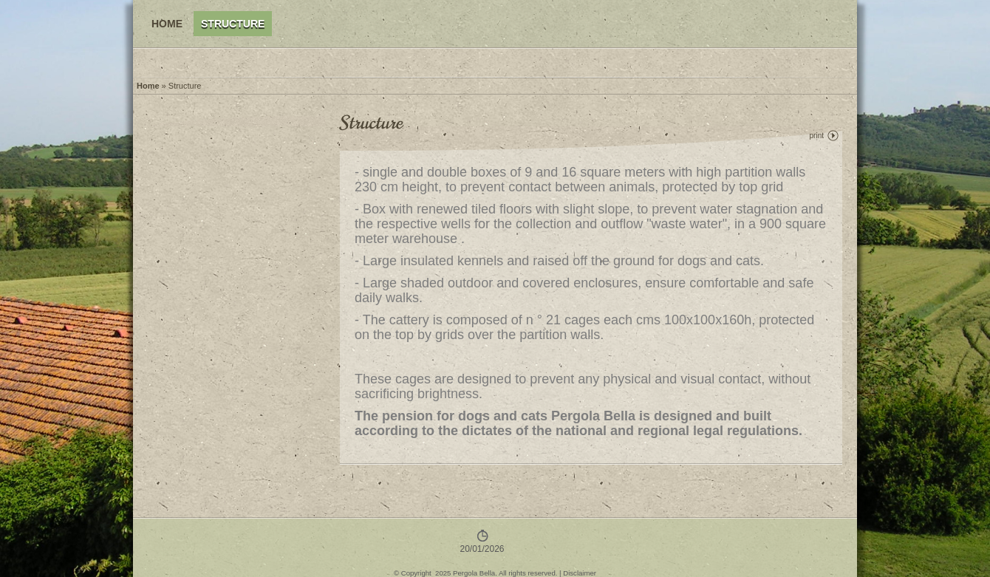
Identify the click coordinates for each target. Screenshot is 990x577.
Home (166, 24)
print (817, 136)
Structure (232, 24)
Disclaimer (579, 573)
